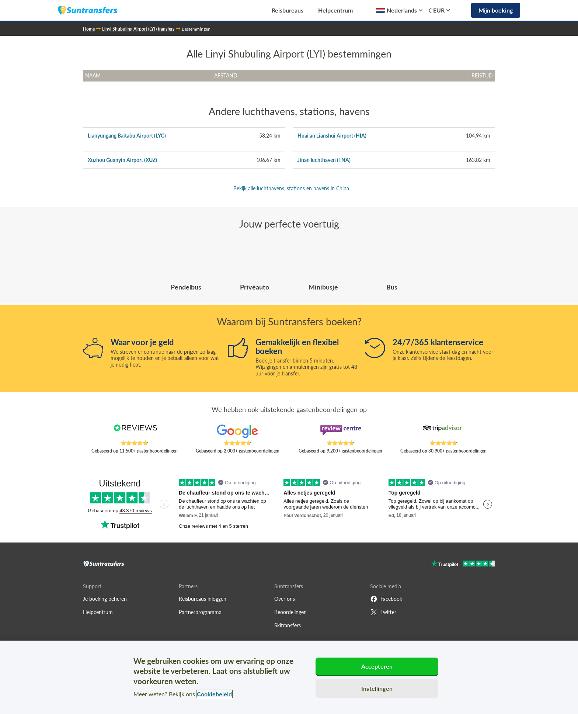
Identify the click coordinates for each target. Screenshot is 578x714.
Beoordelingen (290, 612)
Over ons (284, 599)
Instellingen (377, 688)
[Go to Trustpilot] (463, 564)
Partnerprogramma (200, 612)
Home (89, 29)
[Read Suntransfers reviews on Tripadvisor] (443, 432)
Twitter (383, 612)
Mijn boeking (495, 10)
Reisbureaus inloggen (202, 599)
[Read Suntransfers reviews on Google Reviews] (237, 432)
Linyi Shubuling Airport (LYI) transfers (138, 29)
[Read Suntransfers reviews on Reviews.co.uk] (134, 432)
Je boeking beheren (105, 599)
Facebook (386, 599)
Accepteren (377, 666)
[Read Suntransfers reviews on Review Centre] (340, 432)
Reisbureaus (287, 10)
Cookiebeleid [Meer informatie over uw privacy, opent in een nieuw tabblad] (214, 693)
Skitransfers (287, 625)
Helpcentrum (335, 10)
